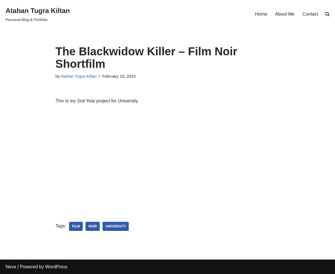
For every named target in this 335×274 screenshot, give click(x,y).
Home (261, 14)
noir (92, 226)
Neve (11, 266)
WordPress (56, 266)
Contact (310, 14)
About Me (284, 14)
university (115, 226)
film (76, 226)
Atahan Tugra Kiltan (78, 76)
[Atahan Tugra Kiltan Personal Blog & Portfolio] (38, 14)
